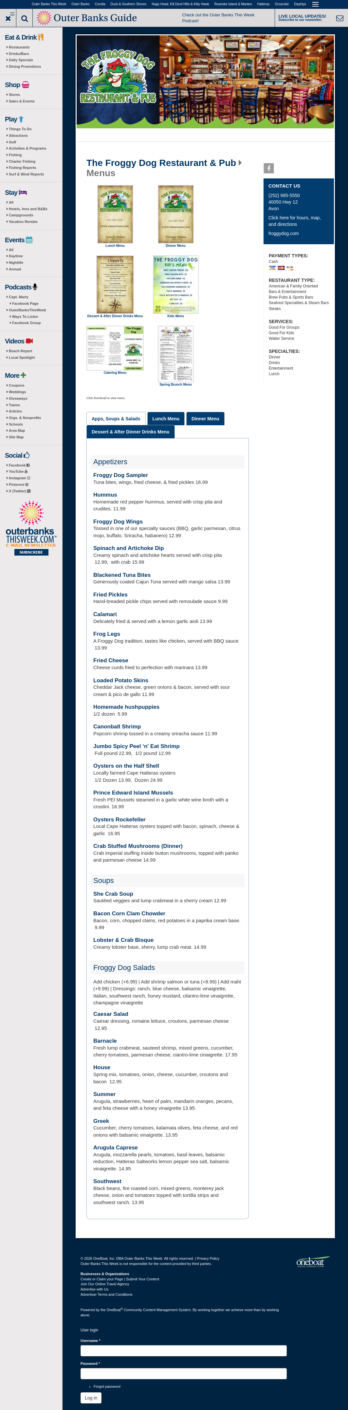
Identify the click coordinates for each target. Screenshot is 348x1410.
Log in (91, 1398)
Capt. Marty (18, 297)
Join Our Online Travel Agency (105, 1284)
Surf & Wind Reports (26, 174)
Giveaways (18, 398)
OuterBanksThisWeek (27, 310)
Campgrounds (21, 215)
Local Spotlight (22, 357)
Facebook (19, 465)
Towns (14, 405)
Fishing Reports (22, 168)
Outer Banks (80, 4)
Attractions (18, 135)
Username (91, 1341)
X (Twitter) (19, 491)
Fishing (15, 155)
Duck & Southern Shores (129, 4)
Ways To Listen (25, 317)
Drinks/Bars (19, 54)
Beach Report (20, 351)
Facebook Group (26, 323)
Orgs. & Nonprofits (25, 418)
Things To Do (20, 129)
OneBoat (115, 1310)
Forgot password (107, 1386)
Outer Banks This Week (49, 4)
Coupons (17, 385)
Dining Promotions (25, 66)
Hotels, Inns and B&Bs (28, 209)
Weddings (17, 392)
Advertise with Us (94, 1289)
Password (90, 1363)
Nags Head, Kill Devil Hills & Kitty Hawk (180, 4)
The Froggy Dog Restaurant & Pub (161, 163)
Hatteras (263, 4)
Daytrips (300, 4)
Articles (15, 411)
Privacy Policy (208, 1258)
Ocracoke (282, 4)
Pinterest (18, 484)
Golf (12, 142)
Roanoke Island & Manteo (233, 4)
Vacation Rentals (23, 222)
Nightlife (16, 263)
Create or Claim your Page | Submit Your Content (120, 1279)
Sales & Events (22, 101)
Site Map (16, 437)
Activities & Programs (27, 148)
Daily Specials (21, 60)
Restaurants (19, 47)
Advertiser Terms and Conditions (107, 1294)
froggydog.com (283, 233)
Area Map (17, 430)
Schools (16, 424)
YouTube (18, 471)
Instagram (19, 478)
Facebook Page (25, 303)
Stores (14, 95)
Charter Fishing (22, 161)
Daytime (16, 256)
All (11, 202)
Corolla (100, 4)
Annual (15, 269)
